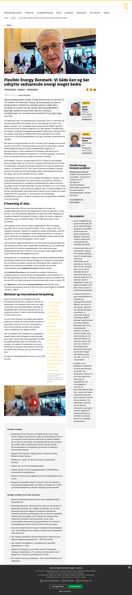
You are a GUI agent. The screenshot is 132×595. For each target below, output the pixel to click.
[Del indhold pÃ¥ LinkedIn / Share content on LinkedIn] (91, 89)
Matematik (21, 89)
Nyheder (107, 13)
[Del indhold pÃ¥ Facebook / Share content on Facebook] (87, 89)
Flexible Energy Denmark (79, 172)
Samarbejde (69, 13)
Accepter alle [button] (75, 586)
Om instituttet (95, 13)
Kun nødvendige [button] (58, 586)
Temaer (58, 13)
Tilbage (7, 25)
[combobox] (129, 567)
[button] (66, 591)
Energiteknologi (10, 89)
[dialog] (66, 580)
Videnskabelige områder (13, 13)
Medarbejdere (82, 13)
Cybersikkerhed (32, 89)
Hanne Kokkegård (24, 95)
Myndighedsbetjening (45, 13)
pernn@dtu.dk (87, 153)
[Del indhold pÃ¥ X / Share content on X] (94, 89)
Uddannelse (29, 13)
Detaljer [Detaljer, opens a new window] (83, 577)
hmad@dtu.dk (87, 119)
